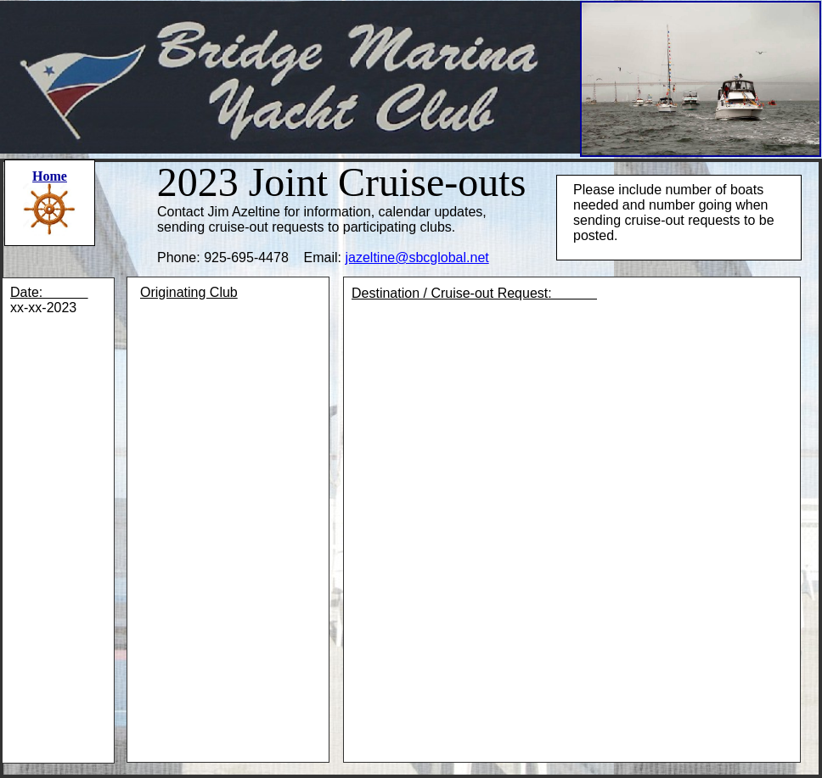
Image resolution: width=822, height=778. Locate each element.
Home (49, 176)
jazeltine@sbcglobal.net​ (416, 257)
